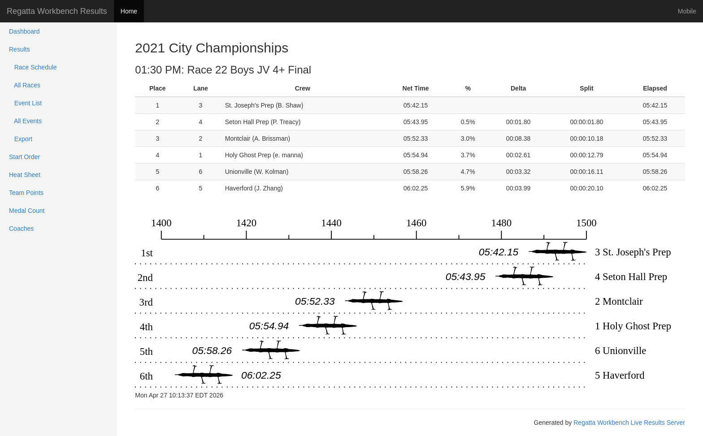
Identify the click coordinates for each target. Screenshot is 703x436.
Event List (25, 103)
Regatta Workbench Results (57, 11)
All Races (24, 85)
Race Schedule (33, 67)
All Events (25, 121)
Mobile (687, 11)
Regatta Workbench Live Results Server (629, 422)
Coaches (21, 228)
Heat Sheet (24, 174)
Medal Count (26, 210)
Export (20, 138)
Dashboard (24, 31)
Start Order (24, 156)
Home (129, 11)
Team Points (26, 192)
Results (19, 49)
